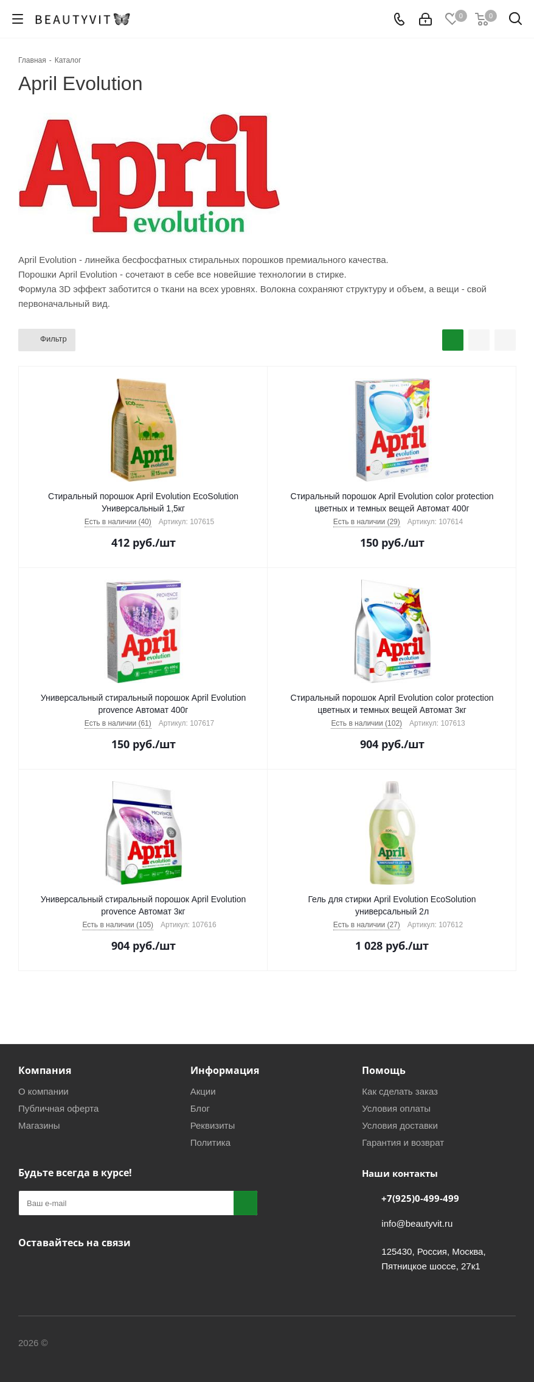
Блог (200, 1108)
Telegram (61, 1271)
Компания (44, 1070)
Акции (203, 1091)
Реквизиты (212, 1125)
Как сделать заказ (400, 1091)
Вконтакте (30, 1271)
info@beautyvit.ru (417, 1223)
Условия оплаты (396, 1108)
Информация (224, 1070)
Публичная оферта (58, 1108)
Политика (210, 1142)
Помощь (384, 1070)
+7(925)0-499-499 (420, 1198)
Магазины (39, 1125)
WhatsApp (91, 1271)
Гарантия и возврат (403, 1142)
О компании (43, 1091)
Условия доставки (399, 1125)
